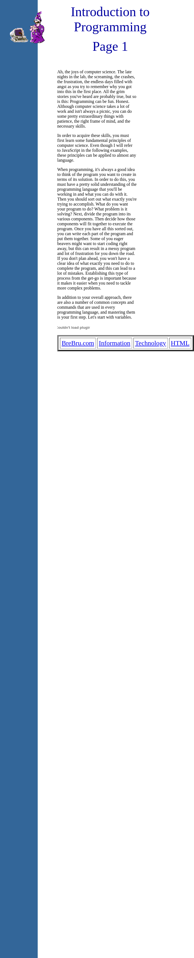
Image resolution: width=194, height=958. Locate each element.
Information (114, 343)
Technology (150, 343)
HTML (180, 343)
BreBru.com (78, 343)
